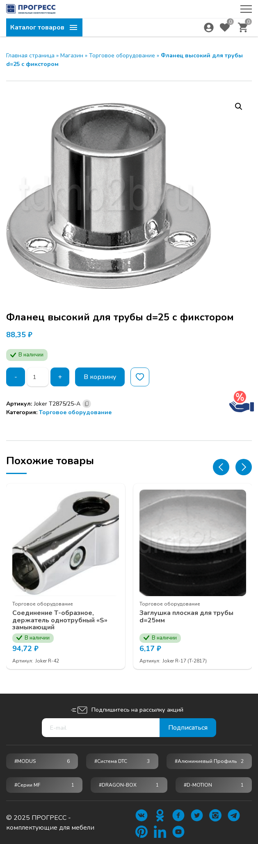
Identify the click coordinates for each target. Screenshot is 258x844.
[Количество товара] (37, 377)
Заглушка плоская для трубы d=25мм (186, 617)
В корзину (100, 376)
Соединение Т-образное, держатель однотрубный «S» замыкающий (59, 620)
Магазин (71, 55)
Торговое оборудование (122, 55)
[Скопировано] (86, 403)
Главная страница (30, 55)
